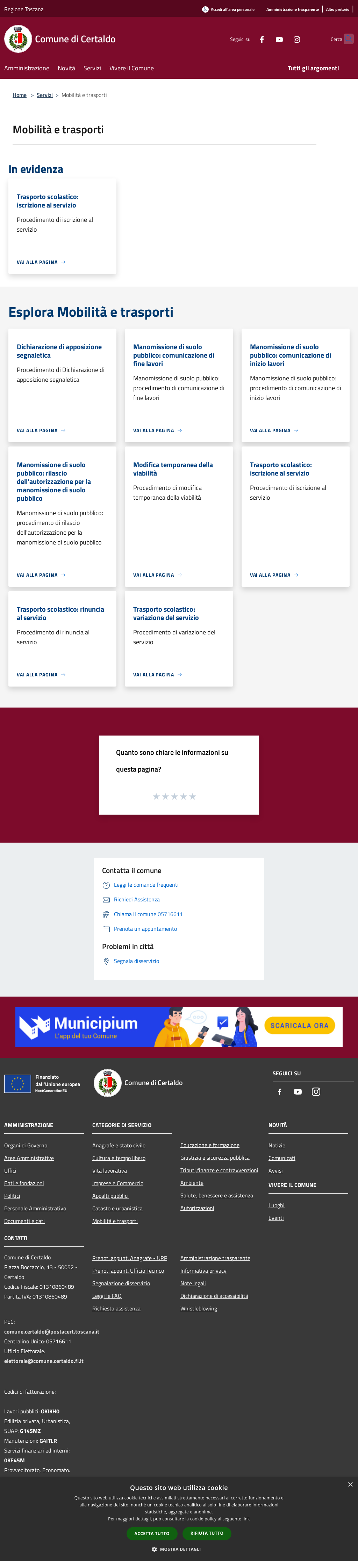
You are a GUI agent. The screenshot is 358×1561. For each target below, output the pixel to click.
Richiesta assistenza (116, 1308)
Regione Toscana (24, 9)
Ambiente (191, 1183)
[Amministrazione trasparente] (292, 9)
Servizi (45, 95)
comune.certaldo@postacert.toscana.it (51, 1331)
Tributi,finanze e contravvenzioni (219, 1170)
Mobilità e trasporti (115, 1221)
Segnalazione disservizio (121, 1283)
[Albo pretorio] (337, 9)
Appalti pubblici (110, 1195)
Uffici (10, 1170)
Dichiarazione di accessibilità (214, 1296)
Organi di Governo (25, 1145)
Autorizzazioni (197, 1208)
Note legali (193, 1283)
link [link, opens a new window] (246, 1519)
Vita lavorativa (109, 1170)
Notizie (276, 1145)
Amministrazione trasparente (215, 1258)
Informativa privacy (203, 1270)
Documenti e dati (24, 1221)
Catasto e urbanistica (117, 1208)
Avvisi (275, 1170)
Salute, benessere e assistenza (216, 1195)
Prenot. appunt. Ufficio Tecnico (128, 1270)
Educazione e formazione (209, 1145)
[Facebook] (248, 38)
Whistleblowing (198, 1308)
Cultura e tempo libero (118, 1158)
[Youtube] (266, 38)
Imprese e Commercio (117, 1183)
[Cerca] (345, 38)
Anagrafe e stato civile (118, 1145)
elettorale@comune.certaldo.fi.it (44, 1361)
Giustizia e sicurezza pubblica (215, 1157)
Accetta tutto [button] (152, 1534)
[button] (179, 1549)
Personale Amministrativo (35, 1208)
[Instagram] (283, 38)
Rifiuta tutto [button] (207, 1533)
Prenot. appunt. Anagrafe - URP (129, 1258)
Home (20, 95)
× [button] (350, 1485)
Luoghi (276, 1205)
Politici (12, 1195)
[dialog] (179, 1519)
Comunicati (281, 1158)
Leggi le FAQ (107, 1296)
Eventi (276, 1218)
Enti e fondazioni (24, 1183)
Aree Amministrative (29, 1158)
